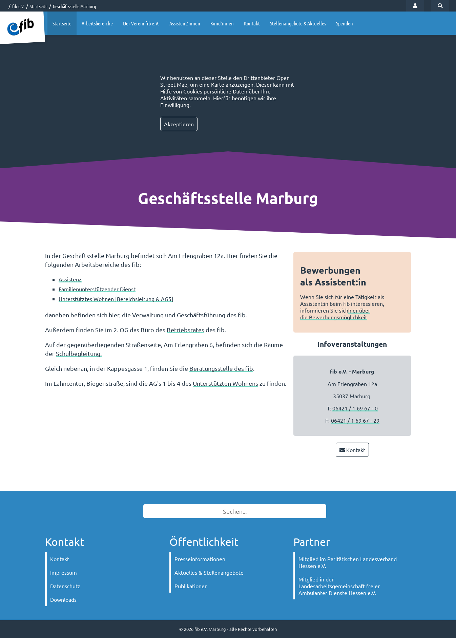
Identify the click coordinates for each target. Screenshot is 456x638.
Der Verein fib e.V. (141, 23)
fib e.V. (18, 6)
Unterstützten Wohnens (225, 383)
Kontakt (252, 23)
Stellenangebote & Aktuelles (298, 23)
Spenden (344, 23)
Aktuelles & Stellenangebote (209, 572)
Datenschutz (65, 585)
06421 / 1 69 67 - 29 (355, 420)
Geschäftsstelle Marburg (74, 6)
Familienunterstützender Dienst (97, 288)
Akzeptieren (179, 124)
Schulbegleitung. (79, 353)
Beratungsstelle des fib (221, 368)
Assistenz (70, 279)
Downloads (63, 599)
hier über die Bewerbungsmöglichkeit (335, 313)
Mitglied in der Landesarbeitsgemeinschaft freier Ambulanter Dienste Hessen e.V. (339, 586)
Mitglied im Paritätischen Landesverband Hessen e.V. (347, 562)
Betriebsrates (185, 329)
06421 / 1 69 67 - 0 (355, 408)
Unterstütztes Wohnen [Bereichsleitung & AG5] (116, 298)
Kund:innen (222, 23)
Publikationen (191, 585)
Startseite (38, 6)
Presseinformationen (199, 558)
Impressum (63, 572)
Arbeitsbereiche (97, 23)
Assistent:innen (184, 23)
